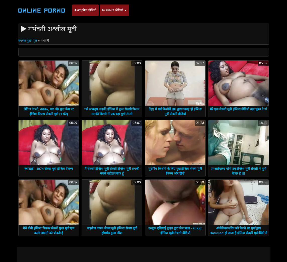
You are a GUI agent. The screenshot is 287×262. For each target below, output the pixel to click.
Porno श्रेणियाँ (114, 10)
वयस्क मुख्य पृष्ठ (28, 40)
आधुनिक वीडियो (85, 10)
